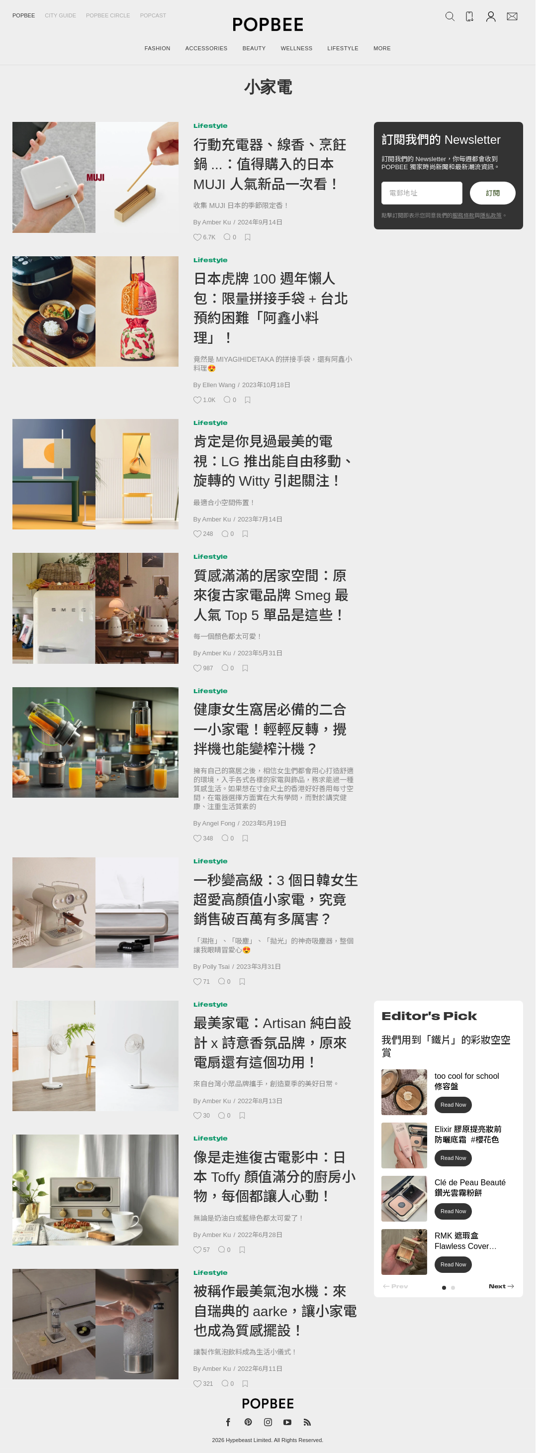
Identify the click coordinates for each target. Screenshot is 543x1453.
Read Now (453, 1105)
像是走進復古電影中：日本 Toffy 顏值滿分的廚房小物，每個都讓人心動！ (274, 1177)
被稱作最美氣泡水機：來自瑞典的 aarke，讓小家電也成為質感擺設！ (275, 1311)
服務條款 (463, 215)
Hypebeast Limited (248, 1440)
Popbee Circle (108, 15)
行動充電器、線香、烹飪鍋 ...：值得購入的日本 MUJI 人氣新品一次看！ (270, 164)
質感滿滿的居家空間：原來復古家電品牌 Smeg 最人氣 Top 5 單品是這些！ (271, 595)
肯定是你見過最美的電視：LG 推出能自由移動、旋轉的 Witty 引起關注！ (274, 461)
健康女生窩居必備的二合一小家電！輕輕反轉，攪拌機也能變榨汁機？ (270, 729)
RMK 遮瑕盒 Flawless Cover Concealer (462, 1246)
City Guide (60, 15)
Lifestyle (210, 125)
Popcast (153, 15)
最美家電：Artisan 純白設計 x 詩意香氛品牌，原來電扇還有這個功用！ (272, 1043)
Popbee (23, 15)
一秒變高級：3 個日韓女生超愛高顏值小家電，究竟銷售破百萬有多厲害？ (275, 900)
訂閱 (493, 193)
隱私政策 (491, 215)
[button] (444, 1288)
